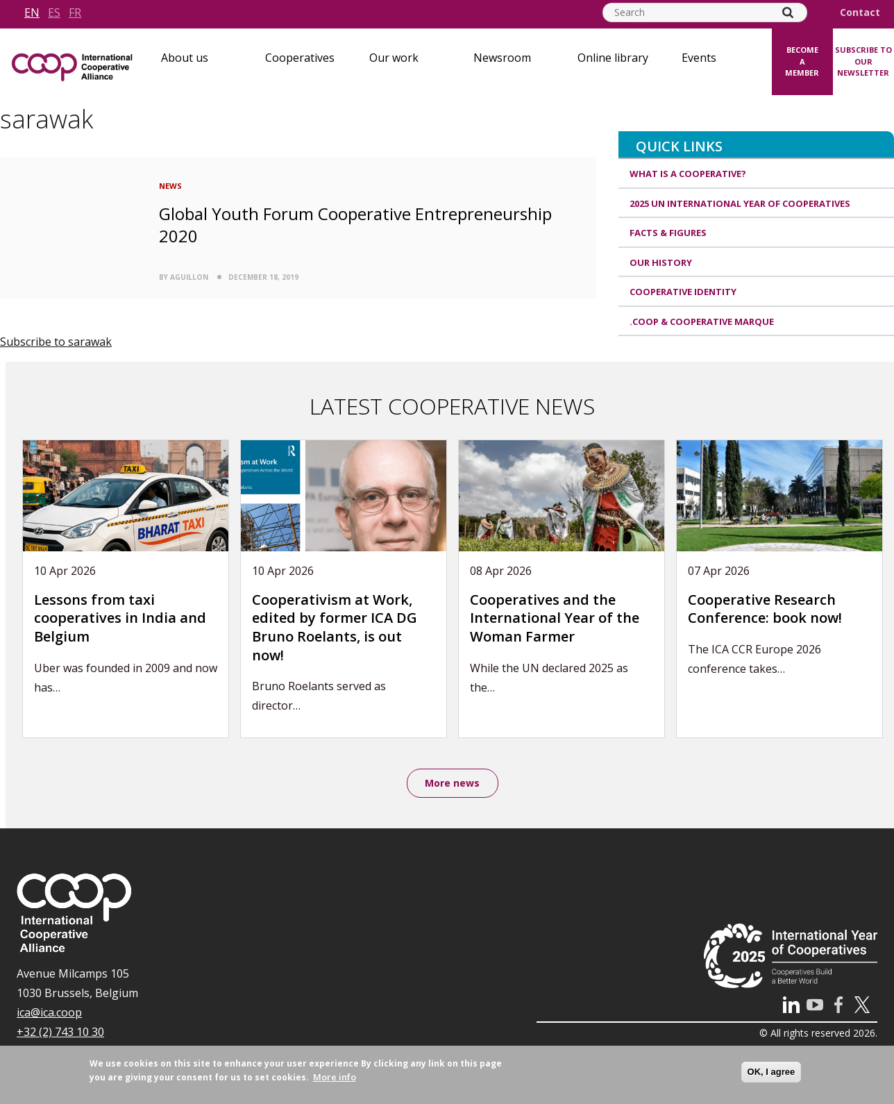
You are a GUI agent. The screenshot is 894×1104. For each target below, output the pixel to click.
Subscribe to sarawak (56, 341)
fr (75, 12)
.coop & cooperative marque (702, 321)
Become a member (802, 61)
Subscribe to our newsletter (863, 61)
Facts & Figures (668, 232)
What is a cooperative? (688, 173)
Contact (860, 12)
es (54, 12)
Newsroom (502, 57)
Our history (661, 262)
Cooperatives (300, 57)
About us (184, 57)
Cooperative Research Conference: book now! (765, 609)
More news (452, 783)
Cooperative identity (683, 291)
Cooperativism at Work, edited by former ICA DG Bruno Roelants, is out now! (334, 627)
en (32, 12)
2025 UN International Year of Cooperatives (740, 203)
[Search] (787, 12)
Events (699, 57)
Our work (394, 57)
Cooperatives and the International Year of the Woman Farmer (554, 618)
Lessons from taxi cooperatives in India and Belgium (120, 618)
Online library (612, 57)
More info (334, 1077)
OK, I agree (771, 1072)
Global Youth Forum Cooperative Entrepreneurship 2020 (355, 224)
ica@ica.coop (49, 1013)
